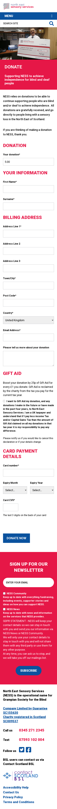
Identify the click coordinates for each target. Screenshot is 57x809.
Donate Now (16, 538)
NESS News (28, 613)
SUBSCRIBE (28, 670)
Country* (8, 312)
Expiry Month (10, 482)
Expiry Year (36, 482)
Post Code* (9, 295)
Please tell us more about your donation (26, 347)
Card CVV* (9, 500)
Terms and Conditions (18, 802)
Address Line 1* (12, 226)
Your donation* (11, 154)
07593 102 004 (31, 740)
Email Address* (12, 330)
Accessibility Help (16, 787)
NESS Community (28, 599)
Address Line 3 (11, 261)
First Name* (10, 181)
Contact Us (11, 792)
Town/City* (9, 278)
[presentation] (26, 527)
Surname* (8, 199)
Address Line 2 (11, 243)
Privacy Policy (13, 797)
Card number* (11, 465)
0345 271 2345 (31, 730)
